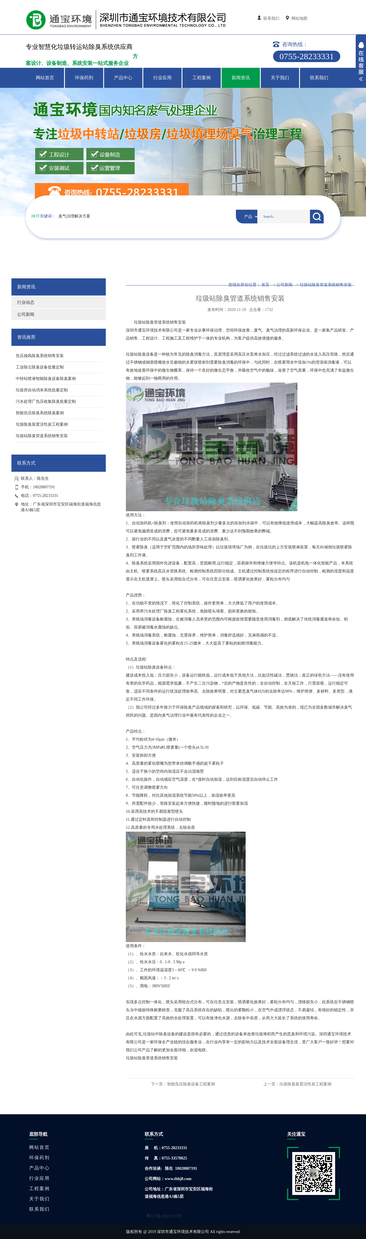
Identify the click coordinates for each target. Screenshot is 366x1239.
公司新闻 (25, 314)
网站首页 (45, 77)
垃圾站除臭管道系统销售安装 (326, 285)
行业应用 (162, 77)
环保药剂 (84, 77)
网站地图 (296, 18)
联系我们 (268, 18)
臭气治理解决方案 (74, 216)
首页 (265, 285)
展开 (361, 62)
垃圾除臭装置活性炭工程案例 (305, 1084)
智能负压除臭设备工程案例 (191, 1084)
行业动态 (25, 302)
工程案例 (201, 77)
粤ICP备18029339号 (164, 1216)
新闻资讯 (241, 77)
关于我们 (280, 77)
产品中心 (123, 77)
